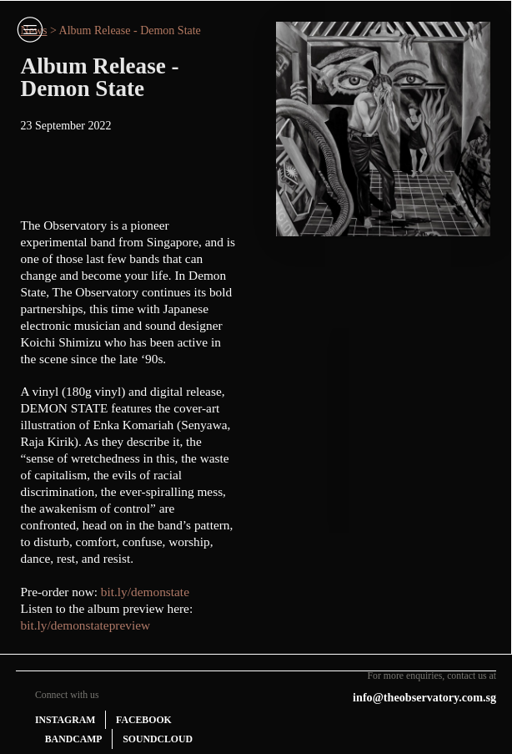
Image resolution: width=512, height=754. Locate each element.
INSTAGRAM (65, 720)
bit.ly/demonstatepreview (86, 625)
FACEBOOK (144, 720)
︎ (30, 29)
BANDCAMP (74, 739)
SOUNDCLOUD (158, 739)
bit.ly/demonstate (145, 591)
